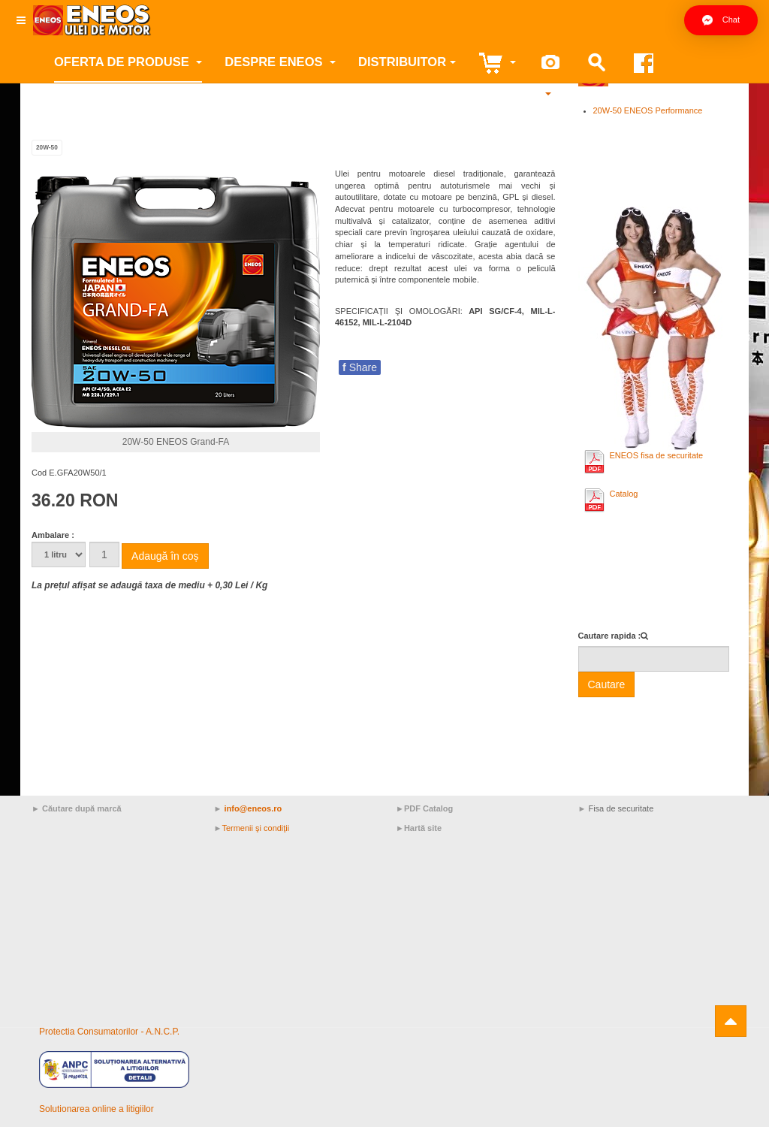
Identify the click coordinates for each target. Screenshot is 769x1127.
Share (359, 367)
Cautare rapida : (609, 635)
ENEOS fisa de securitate (657, 455)
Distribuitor (407, 61)
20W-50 (47, 147)
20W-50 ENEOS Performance (648, 110)
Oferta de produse (128, 61)
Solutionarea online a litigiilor (96, 1109)
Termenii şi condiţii (255, 827)
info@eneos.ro (253, 808)
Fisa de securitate (620, 808)
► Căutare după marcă (77, 808)
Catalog (624, 493)
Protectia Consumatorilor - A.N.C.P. (109, 1031)
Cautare (607, 684)
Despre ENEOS (280, 61)
